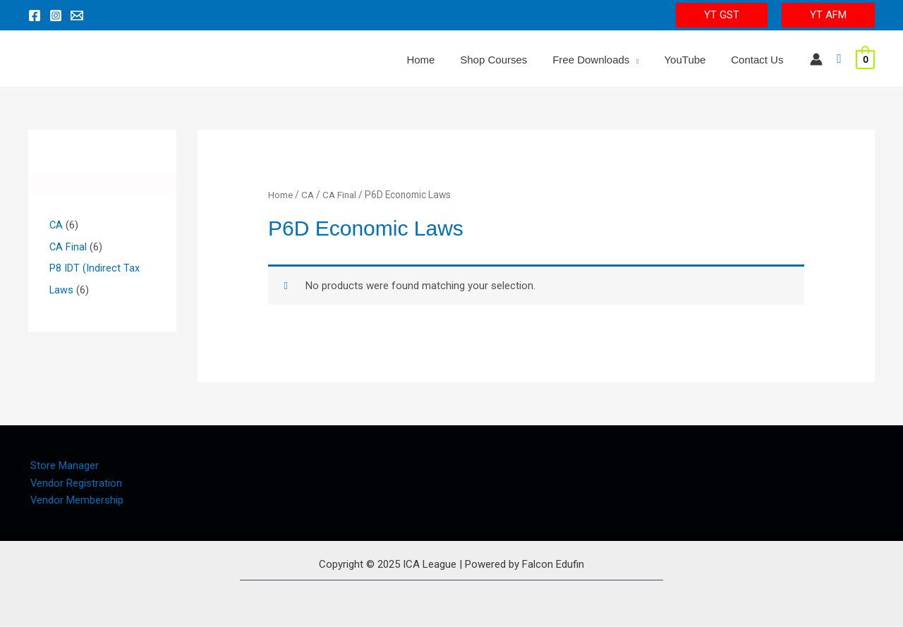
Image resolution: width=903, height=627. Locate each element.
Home (280, 194)
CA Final (341, 194)
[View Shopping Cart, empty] (865, 59)
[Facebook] (34, 15)
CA (308, 194)
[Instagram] (55, 15)
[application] (644, 60)
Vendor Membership (75, 500)
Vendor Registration (74, 483)
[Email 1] (77, 15)
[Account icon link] (816, 59)
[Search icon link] (839, 58)
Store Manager (62, 465)
